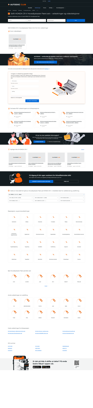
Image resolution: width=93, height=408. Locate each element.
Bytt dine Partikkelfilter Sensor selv (41, 333)
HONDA (33, 10)
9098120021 (37, 348)
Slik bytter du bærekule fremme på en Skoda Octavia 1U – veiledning (48, 122)
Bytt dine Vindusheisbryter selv (68, 333)
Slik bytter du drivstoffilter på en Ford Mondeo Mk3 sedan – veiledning (22, 122)
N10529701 (10, 350)
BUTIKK (44, 1)
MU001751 (65, 348)
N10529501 (65, 350)
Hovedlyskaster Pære (27, 10)
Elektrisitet (20, 10)
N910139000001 (38, 350)
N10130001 (37, 346)
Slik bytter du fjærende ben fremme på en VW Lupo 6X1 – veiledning (22, 113)
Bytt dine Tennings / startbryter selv (41, 331)
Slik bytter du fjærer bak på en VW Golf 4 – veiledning (48, 113)
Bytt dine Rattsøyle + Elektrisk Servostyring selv (16, 331)
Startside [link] (9, 10)
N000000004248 (66, 346)
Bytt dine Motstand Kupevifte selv (69, 331)
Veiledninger (15, 10)
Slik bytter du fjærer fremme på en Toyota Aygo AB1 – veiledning (74, 113)
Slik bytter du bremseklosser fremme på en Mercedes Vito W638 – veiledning (74, 122)
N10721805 (10, 346)
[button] (51, 8)
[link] (30, 8)
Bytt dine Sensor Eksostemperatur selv (15, 333)
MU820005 (10, 348)
